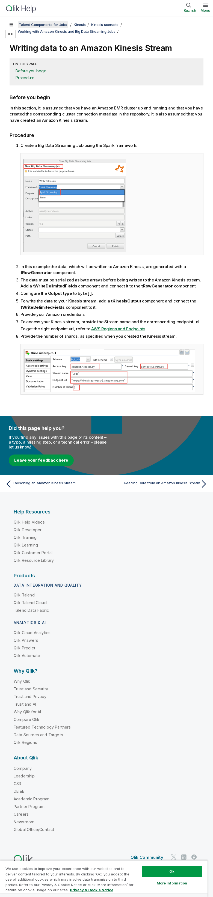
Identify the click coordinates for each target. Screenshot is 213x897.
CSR (17, 783)
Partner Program (29, 806)
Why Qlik (22, 681)
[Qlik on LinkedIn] (184, 857)
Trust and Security (31, 688)
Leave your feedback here (41, 459)
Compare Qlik (26, 719)
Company (23, 768)
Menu (205, 10)
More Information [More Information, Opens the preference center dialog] (172, 883)
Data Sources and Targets (38, 734)
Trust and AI (25, 704)
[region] (104, 878)
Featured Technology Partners (42, 726)
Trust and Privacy (30, 696)
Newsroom (24, 821)
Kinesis (79, 24)
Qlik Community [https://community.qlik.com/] (147, 857)
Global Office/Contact (34, 829)
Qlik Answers (26, 640)
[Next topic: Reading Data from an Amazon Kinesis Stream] (159, 483)
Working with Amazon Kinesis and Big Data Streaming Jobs (66, 31)
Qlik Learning (26, 544)
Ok (171, 871)
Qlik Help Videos (29, 521)
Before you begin (31, 71)
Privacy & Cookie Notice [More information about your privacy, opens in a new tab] (91, 890)
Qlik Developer (28, 529)
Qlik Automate (27, 655)
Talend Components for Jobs (43, 24)
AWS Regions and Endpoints (118, 328)
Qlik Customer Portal (33, 552)
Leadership (24, 775)
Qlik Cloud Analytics (32, 632)
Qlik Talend (24, 594)
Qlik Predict (24, 647)
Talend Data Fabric (31, 610)
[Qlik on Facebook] (194, 857)
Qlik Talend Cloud (30, 602)
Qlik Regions (25, 742)
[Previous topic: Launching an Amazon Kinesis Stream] (54, 483)
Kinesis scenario (105, 24)
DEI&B (19, 791)
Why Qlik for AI (27, 711)
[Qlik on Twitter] (174, 857)
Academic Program (32, 798)
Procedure (25, 77)
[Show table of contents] (11, 24)
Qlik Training (25, 537)
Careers (21, 814)
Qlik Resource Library (34, 560)
